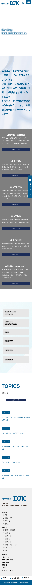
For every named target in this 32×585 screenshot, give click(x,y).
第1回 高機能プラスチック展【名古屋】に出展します (16, 477)
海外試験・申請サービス (10, 545)
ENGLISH (27, 578)
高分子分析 (6, 533)
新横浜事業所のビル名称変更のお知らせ (13, 433)
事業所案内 (6, 521)
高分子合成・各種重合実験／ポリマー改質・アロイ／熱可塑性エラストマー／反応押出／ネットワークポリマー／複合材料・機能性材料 (16, 142)
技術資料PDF (9, 341)
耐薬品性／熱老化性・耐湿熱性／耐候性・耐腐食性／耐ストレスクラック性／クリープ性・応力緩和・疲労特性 (16, 247)
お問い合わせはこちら (30, 187)
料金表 (7, 332)
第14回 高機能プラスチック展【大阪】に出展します (16, 448)
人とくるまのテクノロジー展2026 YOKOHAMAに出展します (16, 419)
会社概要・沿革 (7, 518)
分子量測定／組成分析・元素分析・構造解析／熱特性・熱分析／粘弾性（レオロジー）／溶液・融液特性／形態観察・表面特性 (16, 168)
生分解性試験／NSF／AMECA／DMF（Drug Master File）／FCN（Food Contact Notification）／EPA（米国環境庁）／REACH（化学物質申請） (16, 274)
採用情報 (4, 565)
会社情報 (4, 512)
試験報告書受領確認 (16, 323)
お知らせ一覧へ (16, 400)
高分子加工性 (7, 536)
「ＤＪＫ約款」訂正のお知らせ (11, 462)
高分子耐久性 (7, 542)
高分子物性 (6, 539)
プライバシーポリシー (8, 570)
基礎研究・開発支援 (9, 530)
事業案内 (4, 527)
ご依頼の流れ (9, 350)
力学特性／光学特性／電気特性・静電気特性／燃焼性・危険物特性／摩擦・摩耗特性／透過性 (16, 222)
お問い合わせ (9, 359)
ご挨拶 (5, 515)
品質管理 (5, 524)
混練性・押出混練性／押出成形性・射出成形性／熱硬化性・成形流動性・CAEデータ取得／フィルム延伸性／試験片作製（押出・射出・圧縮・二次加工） (16, 195)
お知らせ (4, 554)
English (4, 567)
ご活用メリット (7, 548)
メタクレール (16, 313)
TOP (4, 578)
